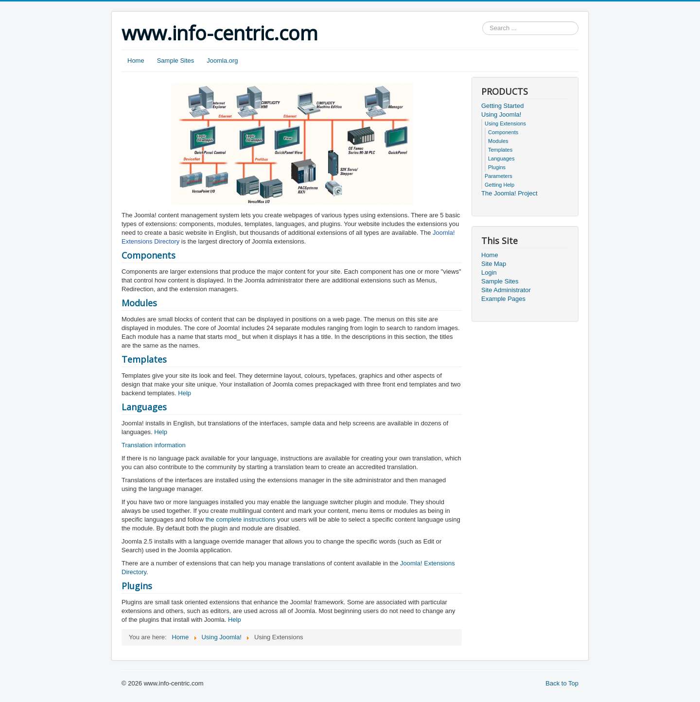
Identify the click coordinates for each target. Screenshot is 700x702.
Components (148, 255)
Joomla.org (222, 60)
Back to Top (561, 683)
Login (489, 272)
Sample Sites (175, 60)
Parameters (498, 176)
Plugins (137, 586)
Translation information (154, 445)
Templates (144, 359)
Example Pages (503, 298)
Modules (139, 303)
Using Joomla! (501, 114)
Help (184, 393)
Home (135, 60)
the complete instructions (241, 519)
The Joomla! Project (509, 193)
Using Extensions (505, 123)
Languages (144, 407)
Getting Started (502, 105)
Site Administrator (506, 290)
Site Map (493, 263)
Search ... (482, 21)
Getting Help (499, 185)
